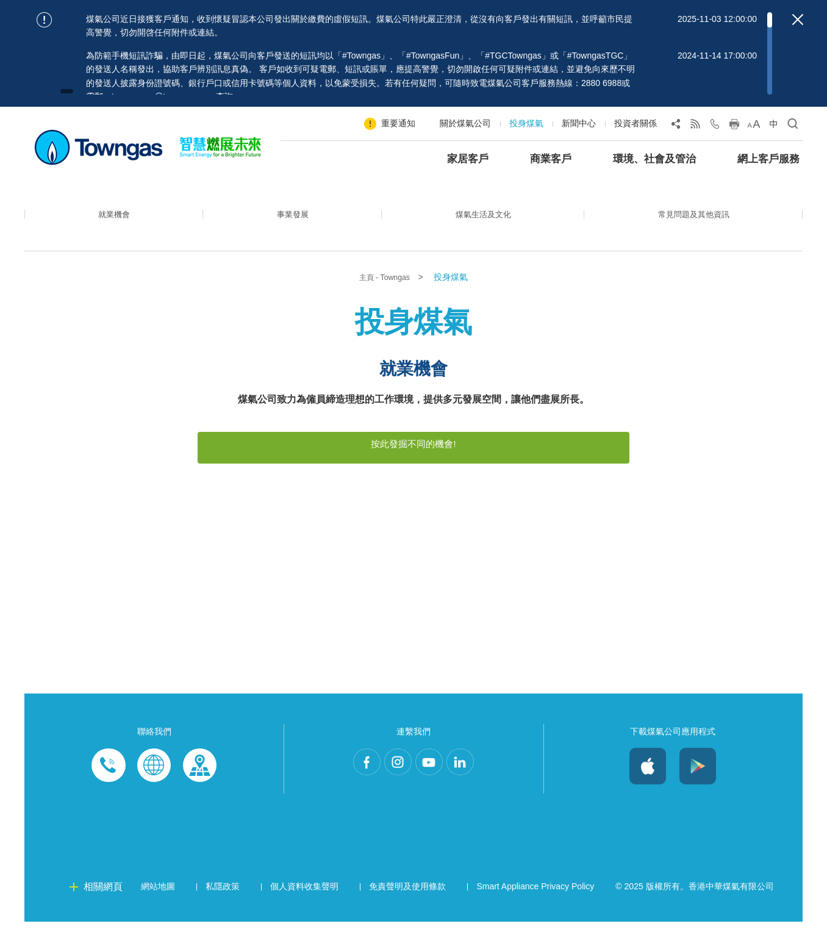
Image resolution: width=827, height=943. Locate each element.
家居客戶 (468, 159)
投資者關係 (635, 123)
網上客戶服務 (768, 159)
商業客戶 (550, 159)
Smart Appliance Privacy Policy (535, 908)
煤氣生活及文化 (477, 223)
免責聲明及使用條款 (407, 908)
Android (698, 787)
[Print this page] (734, 126)
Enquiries (154, 787)
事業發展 (287, 223)
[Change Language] (773, 126)
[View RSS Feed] (695, 126)
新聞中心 (579, 123)
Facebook (351, 787)
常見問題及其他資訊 (691, 223)
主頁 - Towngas (385, 277)
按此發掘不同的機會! (413, 443)
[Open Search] (793, 126)
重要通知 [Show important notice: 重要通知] (398, 123)
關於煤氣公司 (465, 123)
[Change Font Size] (754, 126)
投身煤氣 (526, 123)
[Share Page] (675, 126)
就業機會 (112, 223)
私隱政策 (223, 908)
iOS (648, 787)
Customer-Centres (199, 787)
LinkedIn (475, 787)
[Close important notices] (798, 19)
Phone (109, 787)
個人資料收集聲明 (304, 908)
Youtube (434, 787)
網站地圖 (158, 908)
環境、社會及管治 (654, 159)
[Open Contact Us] (714, 126)
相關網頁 (103, 908)
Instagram (392, 787)
